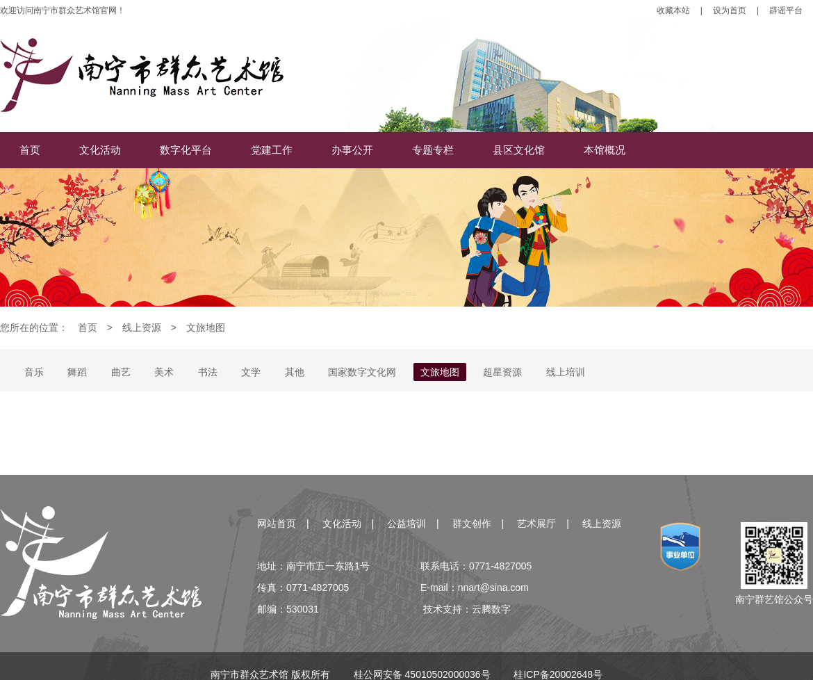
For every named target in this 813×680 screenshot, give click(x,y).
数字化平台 (186, 150)
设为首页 (729, 10)
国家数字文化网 (362, 372)
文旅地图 (205, 327)
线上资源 (141, 327)
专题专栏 (433, 150)
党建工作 (272, 150)
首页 (29, 150)
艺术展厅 (536, 523)
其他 (294, 372)
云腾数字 (491, 609)
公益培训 (406, 523)
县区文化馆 (519, 150)
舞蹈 (77, 372)
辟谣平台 (786, 10)
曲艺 (121, 372)
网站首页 (276, 523)
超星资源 (502, 372)
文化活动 (100, 150)
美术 (164, 372)
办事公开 (352, 150)
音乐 (34, 372)
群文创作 (471, 523)
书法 (207, 372)
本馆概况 (604, 150)
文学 (251, 372)
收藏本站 (673, 10)
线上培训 (565, 372)
